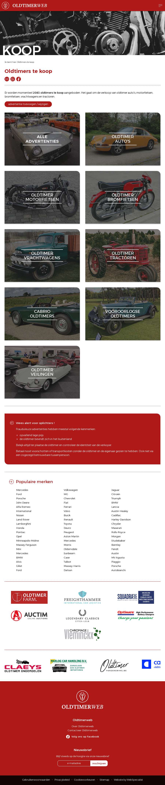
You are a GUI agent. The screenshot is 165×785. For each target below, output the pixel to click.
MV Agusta (118, 557)
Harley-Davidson (121, 519)
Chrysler (116, 523)
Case (67, 557)
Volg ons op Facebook (85, 736)
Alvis (18, 561)
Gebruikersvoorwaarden (36, 779)
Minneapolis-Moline (27, 540)
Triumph (116, 498)
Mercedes (22, 489)
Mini (18, 549)
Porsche (21, 498)
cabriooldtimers (42, 314)
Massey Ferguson (26, 544)
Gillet (19, 565)
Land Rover (22, 519)
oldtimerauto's (123, 139)
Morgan (116, 536)
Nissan (20, 515)
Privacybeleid (62, 779)
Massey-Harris (72, 565)
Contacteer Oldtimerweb (83, 730)
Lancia (115, 506)
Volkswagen (71, 489)
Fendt (114, 549)
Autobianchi (118, 570)
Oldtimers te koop (25, 62)
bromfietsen (12, 96)
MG (66, 494)
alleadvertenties (42, 139)
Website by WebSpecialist (128, 779)
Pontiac (20, 532)
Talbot (67, 561)
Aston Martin (71, 536)
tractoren (48, 96)
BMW (114, 502)
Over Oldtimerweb (83, 726)
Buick (67, 515)
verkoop (106, 92)
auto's (131, 92)
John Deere (22, 502)
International (23, 511)
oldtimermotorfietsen (42, 197)
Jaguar (115, 489)
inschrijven (99, 763)
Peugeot (69, 532)
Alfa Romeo (23, 506)
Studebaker (118, 540)
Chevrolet (69, 498)
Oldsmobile (70, 549)
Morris (67, 544)
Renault (68, 519)
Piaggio (115, 561)
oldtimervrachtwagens (42, 255)
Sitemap (104, 779)
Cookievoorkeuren (84, 779)
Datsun (68, 570)
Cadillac (116, 515)
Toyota (68, 523)
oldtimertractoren (123, 255)
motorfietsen (144, 92)
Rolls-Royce (118, 532)
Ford (19, 494)
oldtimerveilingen (42, 372)
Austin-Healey (119, 511)
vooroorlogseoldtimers (122, 314)
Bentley (115, 544)
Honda (20, 527)
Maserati (116, 527)
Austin (115, 553)
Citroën (115, 494)
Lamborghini (23, 523)
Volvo (67, 511)
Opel (19, 536)
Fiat (66, 502)
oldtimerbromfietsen (122, 197)
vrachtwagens (29, 96)
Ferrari (67, 506)
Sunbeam (69, 553)
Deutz (67, 527)
